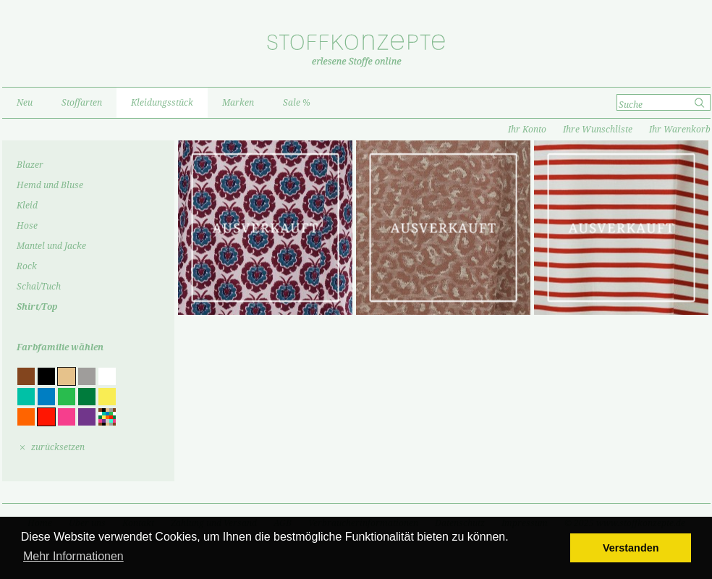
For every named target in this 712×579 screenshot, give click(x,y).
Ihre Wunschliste (597, 129)
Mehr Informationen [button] (73, 556)
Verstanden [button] (631, 548)
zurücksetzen (58, 447)
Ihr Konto (527, 129)
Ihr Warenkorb (680, 129)
